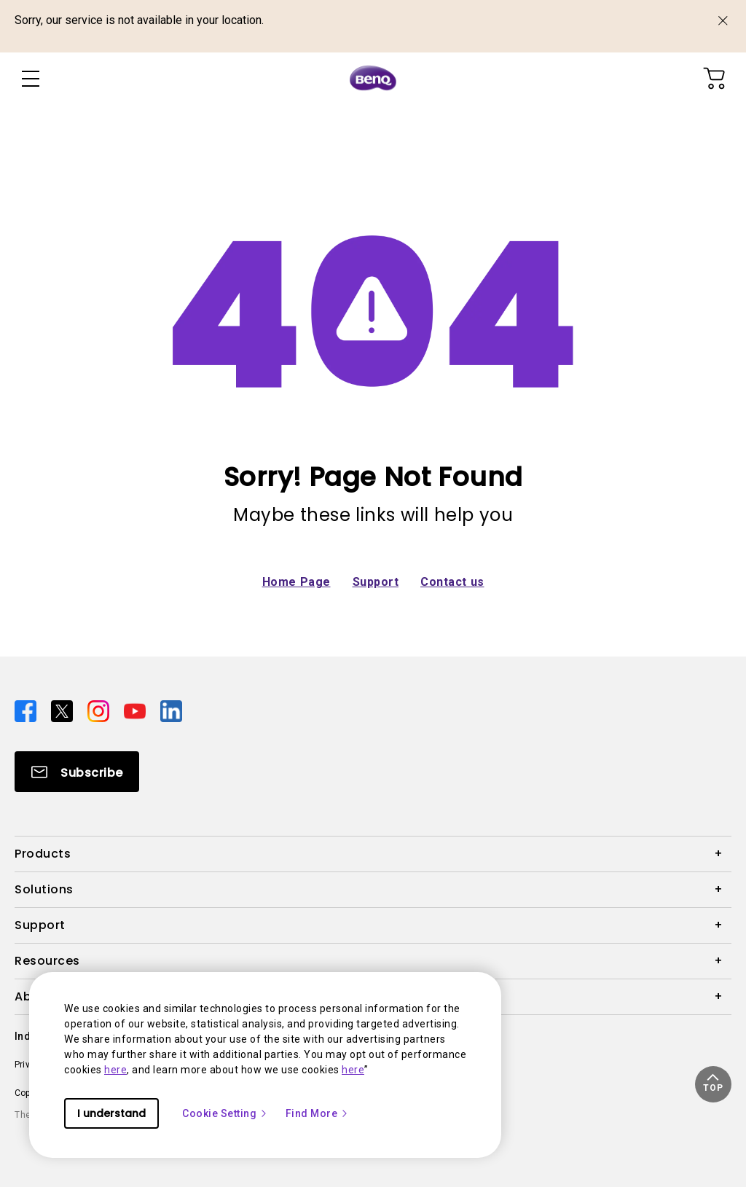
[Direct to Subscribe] (77, 771)
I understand (111, 1113)
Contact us (452, 582)
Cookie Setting (225, 1113)
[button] (713, 1084)
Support (376, 582)
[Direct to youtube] (136, 710)
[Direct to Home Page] (373, 79)
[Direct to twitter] (63, 710)
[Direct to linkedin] (171, 710)
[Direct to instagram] (99, 710)
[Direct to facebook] (27, 710)
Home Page (296, 582)
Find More (318, 1113)
